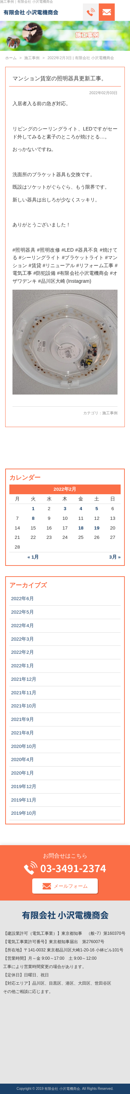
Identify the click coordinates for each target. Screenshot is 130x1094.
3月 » (115, 557)
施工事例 (110, 413)
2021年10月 (23, 705)
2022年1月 (22, 665)
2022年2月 (22, 652)
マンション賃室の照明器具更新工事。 (59, 78)
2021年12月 (23, 679)
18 (81, 528)
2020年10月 (23, 746)
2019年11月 (23, 800)
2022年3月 (22, 639)
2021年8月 (22, 732)
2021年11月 (23, 692)
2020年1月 (22, 773)
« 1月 (33, 557)
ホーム (11, 58)
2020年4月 (22, 759)
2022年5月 (22, 612)
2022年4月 (22, 625)
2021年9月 (22, 719)
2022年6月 (22, 598)
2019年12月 (23, 786)
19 (96, 528)
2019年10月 (23, 813)
